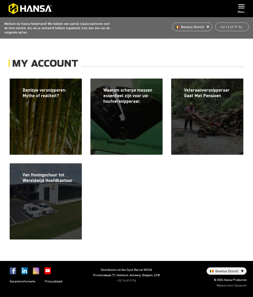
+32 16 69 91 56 (231, 27)
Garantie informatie (22, 281)
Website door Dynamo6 (231, 285)
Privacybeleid (53, 281)
